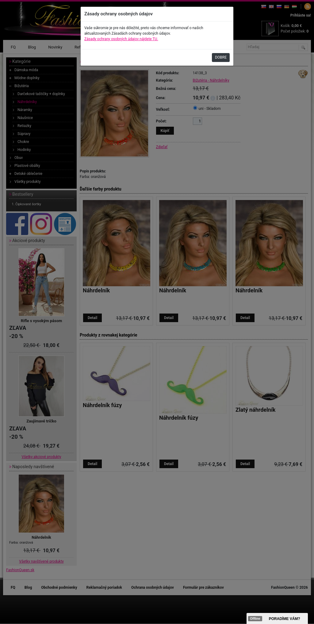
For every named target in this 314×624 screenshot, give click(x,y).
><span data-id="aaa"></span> (277, 618)
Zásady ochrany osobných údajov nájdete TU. (121, 39)
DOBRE (221, 57)
